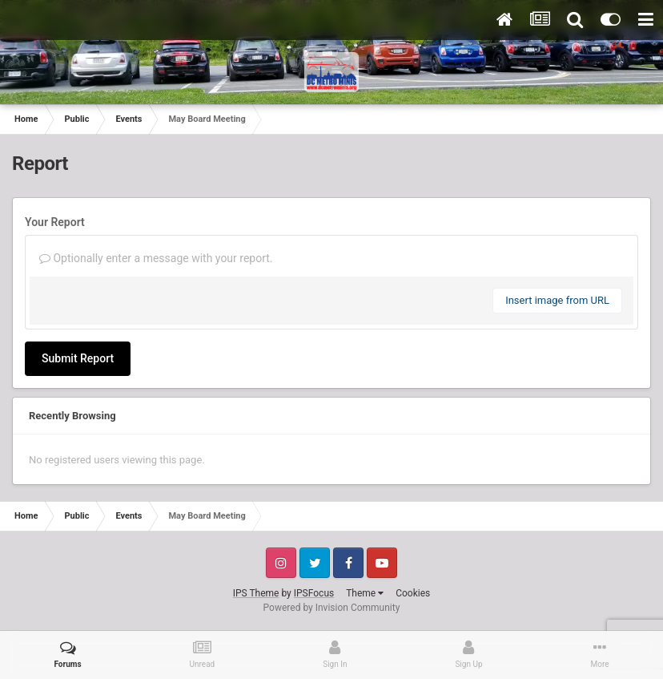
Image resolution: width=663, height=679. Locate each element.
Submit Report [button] (78, 358)
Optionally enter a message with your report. (156, 258)
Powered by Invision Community (331, 607)
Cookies (413, 593)
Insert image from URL (557, 300)
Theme (365, 593)
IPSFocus (314, 593)
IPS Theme (256, 593)
